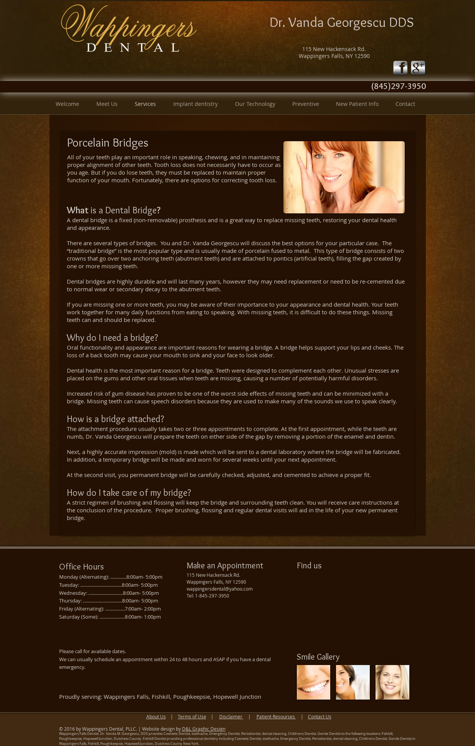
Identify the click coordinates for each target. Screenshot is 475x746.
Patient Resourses (276, 716)
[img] (314, 682)
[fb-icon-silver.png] (400, 68)
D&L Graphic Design (203, 729)
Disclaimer (231, 716)
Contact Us (319, 716)
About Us (156, 716)
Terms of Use (192, 716)
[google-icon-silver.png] (418, 68)
